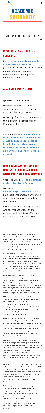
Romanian (27, 112)
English (19, 124)
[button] (3, 3)
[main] (22, 15)
